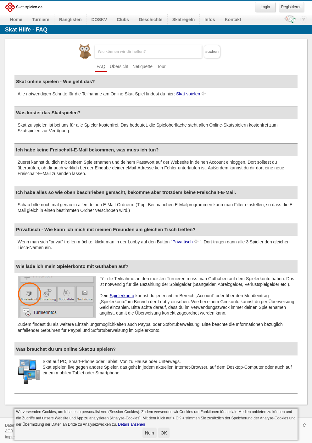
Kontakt (233, 19)
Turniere (40, 19)
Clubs (123, 19)
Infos (209, 19)
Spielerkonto (122, 295)
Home (16, 19)
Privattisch (182, 241)
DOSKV (99, 19)
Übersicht (119, 66)
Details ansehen (131, 424)
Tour (161, 66)
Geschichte (150, 19)
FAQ (101, 66)
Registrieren (291, 7)
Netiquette (142, 66)
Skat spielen (188, 93)
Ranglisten (70, 19)
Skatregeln (183, 19)
